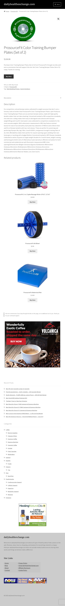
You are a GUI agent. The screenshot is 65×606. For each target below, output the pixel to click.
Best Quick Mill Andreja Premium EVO (16, 398)
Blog (6, 565)
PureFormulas (10, 479)
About (7, 568)
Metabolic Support (13, 491)
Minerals (10, 494)
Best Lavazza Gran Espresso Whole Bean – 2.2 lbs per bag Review (24, 413)
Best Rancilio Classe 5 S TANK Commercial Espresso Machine (23, 407)
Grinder (10, 448)
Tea (9, 470)
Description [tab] (7, 98)
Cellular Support (12, 485)
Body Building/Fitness (13, 89)
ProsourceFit (14, 11)
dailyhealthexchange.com (19, 4)
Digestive (10, 488)
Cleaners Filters (12, 436)
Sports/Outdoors (25, 89)
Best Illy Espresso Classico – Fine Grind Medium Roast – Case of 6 (24, 416)
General (8, 457)
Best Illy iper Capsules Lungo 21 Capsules (17, 389)
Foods (9, 464)
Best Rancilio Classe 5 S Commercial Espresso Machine (21, 410)
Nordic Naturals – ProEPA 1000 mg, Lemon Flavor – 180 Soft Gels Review (26, 395)
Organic (8, 467)
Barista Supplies (12, 433)
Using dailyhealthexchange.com (29, 565)
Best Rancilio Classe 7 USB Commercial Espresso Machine (22, 404)
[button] (58, 18)
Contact (7, 570)
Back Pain (10, 476)
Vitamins (8, 498)
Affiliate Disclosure (24, 568)
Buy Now (9, 76)
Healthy (8, 460)
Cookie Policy (23, 570)
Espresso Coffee (12, 439)
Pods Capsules (12, 451)
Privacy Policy (23, 563)
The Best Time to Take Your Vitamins (16, 401)
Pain (7, 473)
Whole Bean (11, 454)
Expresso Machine (13, 442)
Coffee (8, 430)
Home (7, 11)
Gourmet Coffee (12, 445)
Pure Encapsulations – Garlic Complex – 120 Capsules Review (23, 392)
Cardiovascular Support (15, 482)
